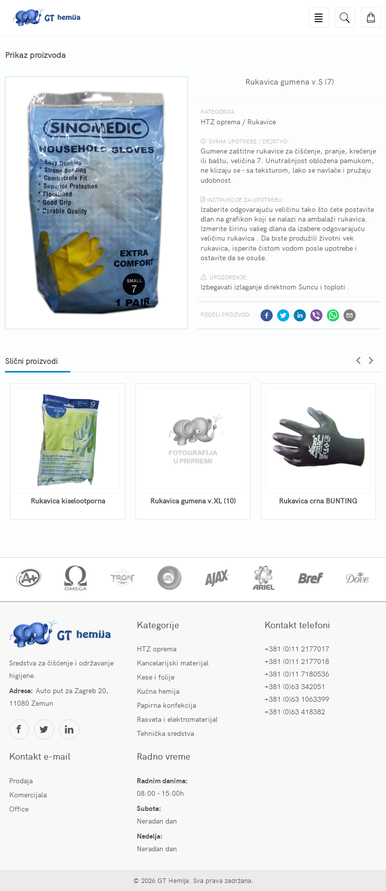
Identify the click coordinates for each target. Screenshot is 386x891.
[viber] (316, 315)
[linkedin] (300, 315)
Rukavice (261, 121)
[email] (349, 315)
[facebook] (266, 315)
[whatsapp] (333, 315)
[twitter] (283, 315)
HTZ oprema (220, 121)
